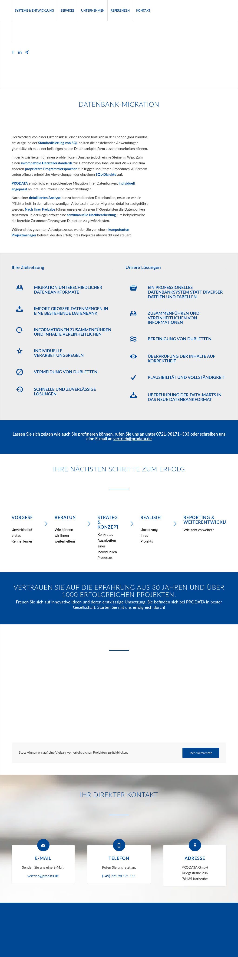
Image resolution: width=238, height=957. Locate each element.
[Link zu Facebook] (13, 52)
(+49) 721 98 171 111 (119, 876)
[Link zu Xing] (26, 52)
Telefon (119, 858)
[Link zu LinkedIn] (20, 52)
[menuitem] (34, 10)
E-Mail (43, 858)
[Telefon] (119, 845)
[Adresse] (195, 845)
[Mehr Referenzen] (200, 753)
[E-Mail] (43, 845)
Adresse (195, 858)
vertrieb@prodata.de (132, 438)
